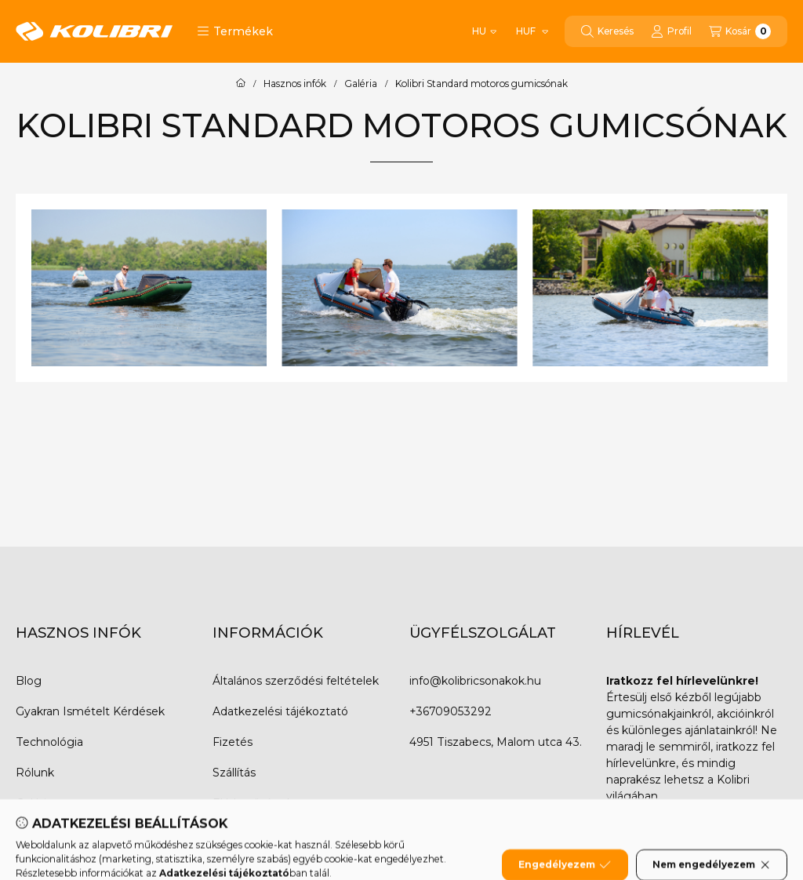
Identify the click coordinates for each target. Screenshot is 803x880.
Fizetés (233, 742)
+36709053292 (450, 711)
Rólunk (35, 772)
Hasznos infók (294, 83)
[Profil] (671, 31)
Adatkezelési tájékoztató (280, 711)
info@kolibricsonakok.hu (475, 681)
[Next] (744, 288)
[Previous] (59, 288)
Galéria (360, 83)
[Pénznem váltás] (531, 31)
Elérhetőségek (253, 803)
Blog (29, 681)
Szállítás (234, 772)
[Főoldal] (240, 83)
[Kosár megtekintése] (740, 31)
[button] (235, 31)
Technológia (49, 742)
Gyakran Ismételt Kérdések (90, 711)
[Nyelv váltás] (484, 31)
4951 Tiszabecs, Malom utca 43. (495, 742)
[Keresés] (607, 31)
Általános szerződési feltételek (296, 681)
